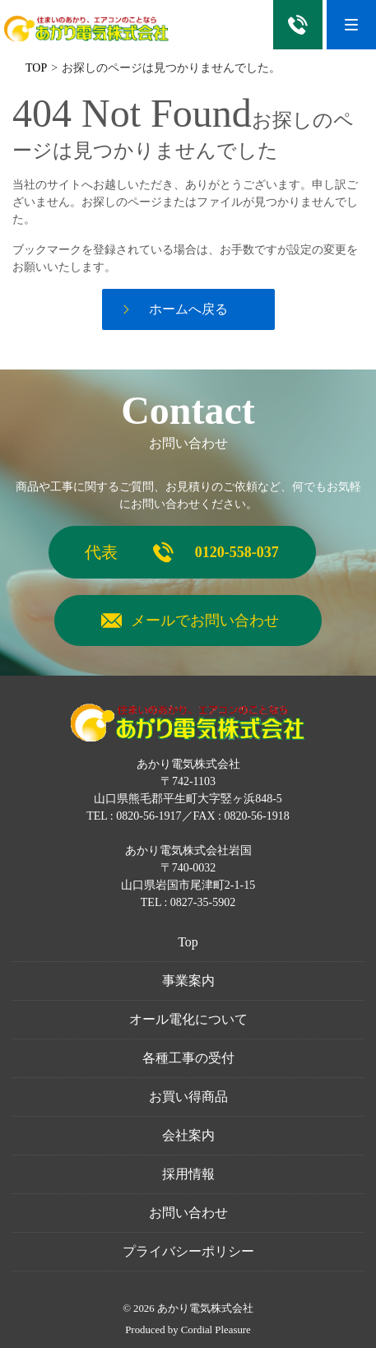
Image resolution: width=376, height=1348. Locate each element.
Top (188, 942)
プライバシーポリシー (188, 1251)
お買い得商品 (188, 1097)
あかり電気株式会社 (205, 1308)
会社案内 (188, 1135)
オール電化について (188, 1019)
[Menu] (351, 24)
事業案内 (188, 981)
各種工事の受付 (188, 1058)
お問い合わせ (188, 1213)
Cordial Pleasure (216, 1330)
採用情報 (188, 1174)
